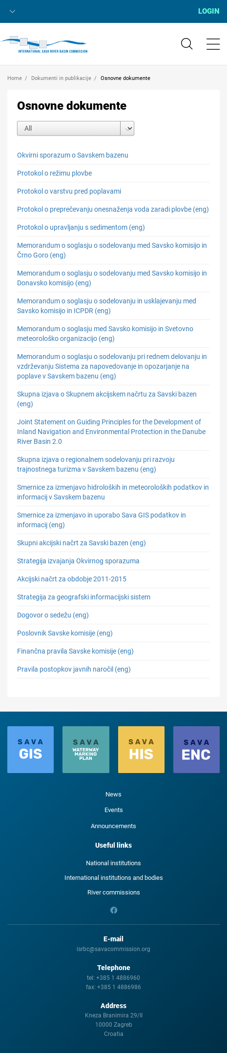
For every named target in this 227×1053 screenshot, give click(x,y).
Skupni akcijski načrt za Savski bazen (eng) (81, 543)
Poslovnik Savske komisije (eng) (65, 633)
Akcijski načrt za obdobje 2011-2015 (71, 579)
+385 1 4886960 (118, 977)
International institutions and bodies (113, 877)
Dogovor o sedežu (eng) (53, 615)
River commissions (113, 892)
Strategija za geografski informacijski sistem (83, 597)
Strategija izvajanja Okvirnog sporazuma (78, 561)
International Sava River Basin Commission (43, 44)
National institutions (113, 863)
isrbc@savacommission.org (113, 949)
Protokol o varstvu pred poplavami (69, 191)
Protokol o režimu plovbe (54, 173)
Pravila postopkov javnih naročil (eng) (74, 669)
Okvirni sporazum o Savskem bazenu (72, 155)
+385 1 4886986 (119, 987)
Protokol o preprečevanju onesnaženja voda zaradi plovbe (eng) (113, 209)
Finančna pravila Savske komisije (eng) (75, 651)
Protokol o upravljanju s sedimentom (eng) (81, 227)
